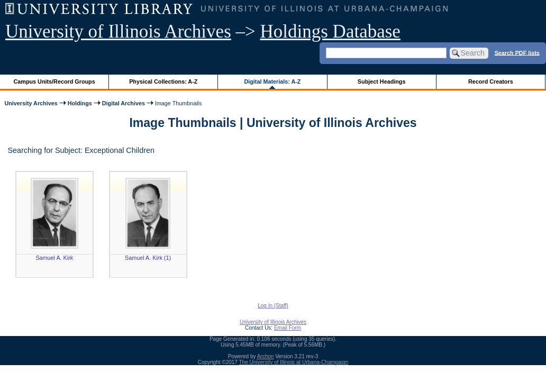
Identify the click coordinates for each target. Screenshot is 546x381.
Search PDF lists (517, 52)
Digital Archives (123, 103)
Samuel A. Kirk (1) (148, 258)
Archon (265, 356)
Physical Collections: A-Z (163, 81)
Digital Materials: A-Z (272, 81)
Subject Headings (382, 81)
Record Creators (490, 81)
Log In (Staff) (273, 306)
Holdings (80, 103)
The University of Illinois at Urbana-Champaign (294, 362)
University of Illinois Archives (118, 31)
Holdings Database (330, 31)
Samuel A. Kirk (54, 258)
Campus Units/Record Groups (54, 81)
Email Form (287, 328)
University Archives (30, 103)
